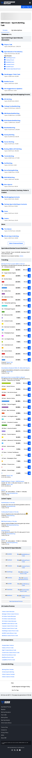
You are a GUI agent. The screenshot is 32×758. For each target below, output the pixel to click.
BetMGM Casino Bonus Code (9, 623)
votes (26, 269)
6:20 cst (3, 490)
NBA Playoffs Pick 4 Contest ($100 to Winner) (13, 377)
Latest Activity (7, 34)
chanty (21, 256)
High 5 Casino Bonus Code (9, 650)
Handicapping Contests (12, 197)
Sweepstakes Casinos (8, 645)
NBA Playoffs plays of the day (9, 521)
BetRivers (9, 595)
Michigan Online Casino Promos (10, 614)
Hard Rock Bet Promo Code (24, 590)
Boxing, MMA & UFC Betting (13, 149)
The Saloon (8, 229)
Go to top (15, 690)
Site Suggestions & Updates (13, 88)
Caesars (9, 566)
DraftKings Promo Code (24, 572)
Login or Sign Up (26, 7)
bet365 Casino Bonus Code (9, 633)
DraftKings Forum (10, 57)
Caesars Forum (10, 64)
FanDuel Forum (10, 60)
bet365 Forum (10, 66)
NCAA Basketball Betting (12, 120)
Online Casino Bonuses (8, 611)
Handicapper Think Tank (12, 74)
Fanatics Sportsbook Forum (13, 69)
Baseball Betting (9, 127)
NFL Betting (8, 99)
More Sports (8, 184)
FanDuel (10, 560)
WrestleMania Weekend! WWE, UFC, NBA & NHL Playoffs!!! (16, 368)
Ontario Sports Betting (8, 672)
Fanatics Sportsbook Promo (23, 578)
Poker (6, 211)
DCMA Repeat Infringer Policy (21, 686)
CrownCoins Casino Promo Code (10, 652)
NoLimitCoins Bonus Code (9, 655)
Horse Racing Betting (11, 170)
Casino (6, 218)
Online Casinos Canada (8, 674)
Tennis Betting (9, 156)
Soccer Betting (9, 142)
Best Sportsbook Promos (16, 601)
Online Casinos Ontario (8, 676)
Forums (5, 30)
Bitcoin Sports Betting (11, 236)
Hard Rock (9, 589)
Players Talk (8, 44)
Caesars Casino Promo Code (9, 626)
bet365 (10, 583)
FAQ (12, 683)
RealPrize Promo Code (8, 657)
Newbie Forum (9, 81)
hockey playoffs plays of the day (10, 512)
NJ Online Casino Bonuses (9, 616)
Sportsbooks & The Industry (13, 52)
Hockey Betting (9, 135)
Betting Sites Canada (7, 669)
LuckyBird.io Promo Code (8, 659)
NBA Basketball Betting (11, 113)
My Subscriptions (17, 30)
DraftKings (9, 572)
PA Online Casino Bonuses (9, 618)
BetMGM (9, 554)
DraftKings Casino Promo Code (10, 630)
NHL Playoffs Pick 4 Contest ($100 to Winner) (13, 264)
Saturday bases (5, 530)
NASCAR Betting (9, 177)
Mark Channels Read (16, 243)
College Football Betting (12, 106)
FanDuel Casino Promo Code (9, 628)
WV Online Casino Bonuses (9, 621)
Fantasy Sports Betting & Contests (15, 204)
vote (26, 455)
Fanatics (9, 577)
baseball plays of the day (8, 502)
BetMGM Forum (10, 62)
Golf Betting (8, 163)
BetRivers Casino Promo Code (10, 635)
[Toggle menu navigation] (30, 3)
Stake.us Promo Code (7, 647)
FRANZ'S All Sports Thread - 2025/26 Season (12, 481)
